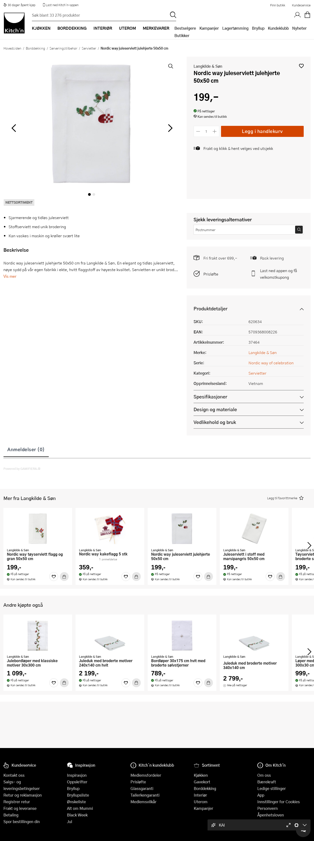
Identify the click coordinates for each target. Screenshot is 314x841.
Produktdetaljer (210, 308)
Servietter (89, 48)
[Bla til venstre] (13, 128)
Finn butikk (277, 5)
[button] (301, 66)
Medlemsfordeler (146, 775)
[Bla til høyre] (169, 128)
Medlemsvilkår (144, 801)
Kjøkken (201, 775)
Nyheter (299, 28)
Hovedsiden (12, 48)
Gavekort (202, 782)
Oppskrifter (77, 782)
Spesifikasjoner (210, 396)
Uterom (201, 801)
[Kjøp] (64, 576)
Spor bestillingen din (21, 821)
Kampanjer (209, 28)
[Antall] (206, 131)
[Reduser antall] (198, 131)
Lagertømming (235, 28)
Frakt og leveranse (20, 808)
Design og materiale (215, 409)
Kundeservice (301, 5)
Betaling (10, 815)
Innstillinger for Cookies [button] (278, 801)
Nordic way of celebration (271, 363)
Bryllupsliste (78, 795)
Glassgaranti (142, 788)
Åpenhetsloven (270, 815)
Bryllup (258, 28)
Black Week (77, 815)
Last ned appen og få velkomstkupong (278, 274)
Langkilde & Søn (208, 66)
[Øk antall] (214, 131)
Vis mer (9, 276)
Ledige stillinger (271, 788)
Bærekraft (266, 782)
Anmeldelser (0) (26, 449)
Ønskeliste (76, 801)
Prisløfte (210, 274)
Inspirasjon (77, 775)
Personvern (267, 808)
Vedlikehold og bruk (215, 422)
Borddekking (35, 48)
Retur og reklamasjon (22, 795)
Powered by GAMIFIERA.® (21, 468)
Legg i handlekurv (262, 131)
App (260, 795)
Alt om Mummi (80, 808)
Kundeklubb (278, 28)
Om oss (264, 775)
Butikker (181, 35)
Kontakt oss (14, 775)
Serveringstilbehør (63, 48)
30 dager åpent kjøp (19, 5)
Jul (69, 821)
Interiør (200, 795)
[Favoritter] (53, 576)
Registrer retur (16, 801)
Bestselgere (185, 28)
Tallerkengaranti (145, 795)
